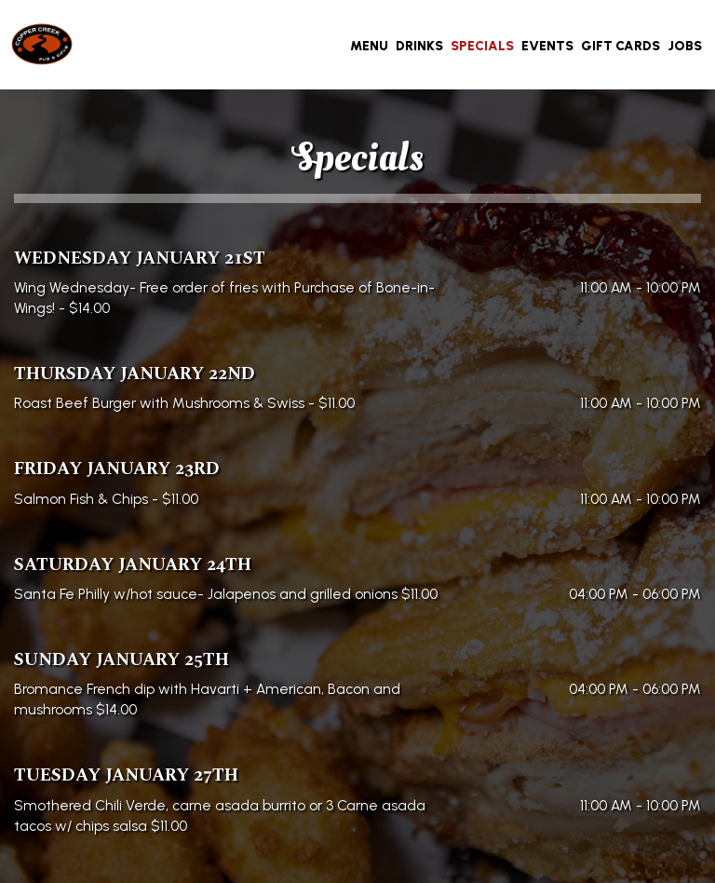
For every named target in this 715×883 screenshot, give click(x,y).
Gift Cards (620, 46)
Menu (369, 46)
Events (547, 46)
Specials (482, 46)
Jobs (685, 46)
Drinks (419, 46)
